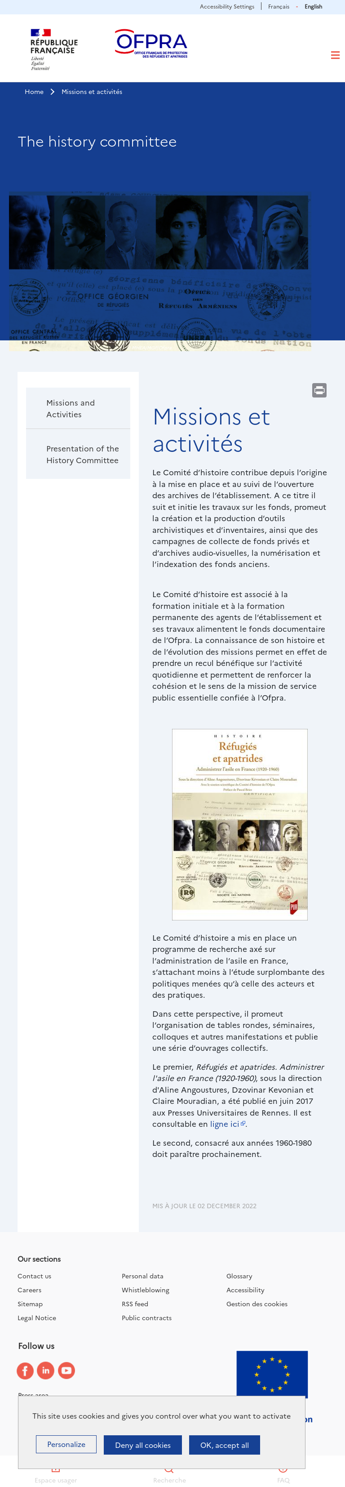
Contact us (34, 1275)
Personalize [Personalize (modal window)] (66, 1444)
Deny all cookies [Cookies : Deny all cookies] (143, 1445)
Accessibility (245, 1289)
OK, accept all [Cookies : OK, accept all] (224, 1445)
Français (278, 6)
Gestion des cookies (257, 1303)
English (313, 6)
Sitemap (30, 1303)
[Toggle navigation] (335, 55)
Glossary (239, 1275)
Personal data (143, 1275)
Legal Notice (37, 1317)
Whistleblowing (145, 1289)
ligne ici (224, 1123)
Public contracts (147, 1317)
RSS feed (135, 1303)
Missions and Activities (70, 408)
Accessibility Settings (227, 6)
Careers (29, 1289)
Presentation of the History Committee (82, 454)
